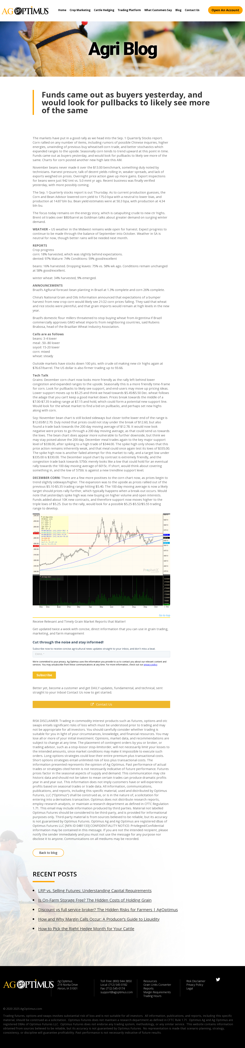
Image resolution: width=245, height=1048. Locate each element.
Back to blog (48, 853)
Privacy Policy (194, 984)
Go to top (164, 615)
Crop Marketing (80, 10)
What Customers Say (158, 10)
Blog (178, 10)
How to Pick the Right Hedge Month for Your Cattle (86, 928)
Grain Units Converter (157, 984)
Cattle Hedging (104, 10)
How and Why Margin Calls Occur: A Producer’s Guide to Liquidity (99, 919)
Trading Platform (129, 10)
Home (62, 10)
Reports (148, 988)
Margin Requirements (157, 992)
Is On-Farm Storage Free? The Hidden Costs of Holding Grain (95, 900)
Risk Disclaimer (195, 981)
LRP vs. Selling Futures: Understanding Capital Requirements (95, 890)
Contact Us (192, 10)
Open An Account (225, 10)
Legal (189, 988)
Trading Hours (152, 996)
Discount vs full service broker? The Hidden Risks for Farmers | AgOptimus (108, 909)
